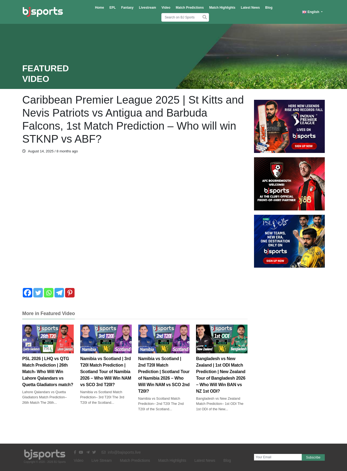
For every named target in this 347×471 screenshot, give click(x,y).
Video (166, 7)
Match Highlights (222, 7)
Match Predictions (190, 7)
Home (99, 7)
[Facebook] (27, 292)
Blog (268, 7)
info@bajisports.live (121, 452)
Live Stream (102, 460)
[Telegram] (59, 292)
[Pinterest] (70, 292)
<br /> (135, 224)
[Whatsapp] (48, 292)
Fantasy (127, 7)
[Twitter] (38, 292)
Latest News (250, 7)
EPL (113, 7)
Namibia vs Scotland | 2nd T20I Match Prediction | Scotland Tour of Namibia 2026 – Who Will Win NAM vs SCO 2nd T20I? (164, 365)
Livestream (147, 7)
